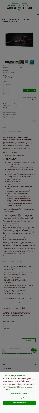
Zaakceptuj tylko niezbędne (19, 393)
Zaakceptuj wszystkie (19, 402)
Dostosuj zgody (19, 398)
